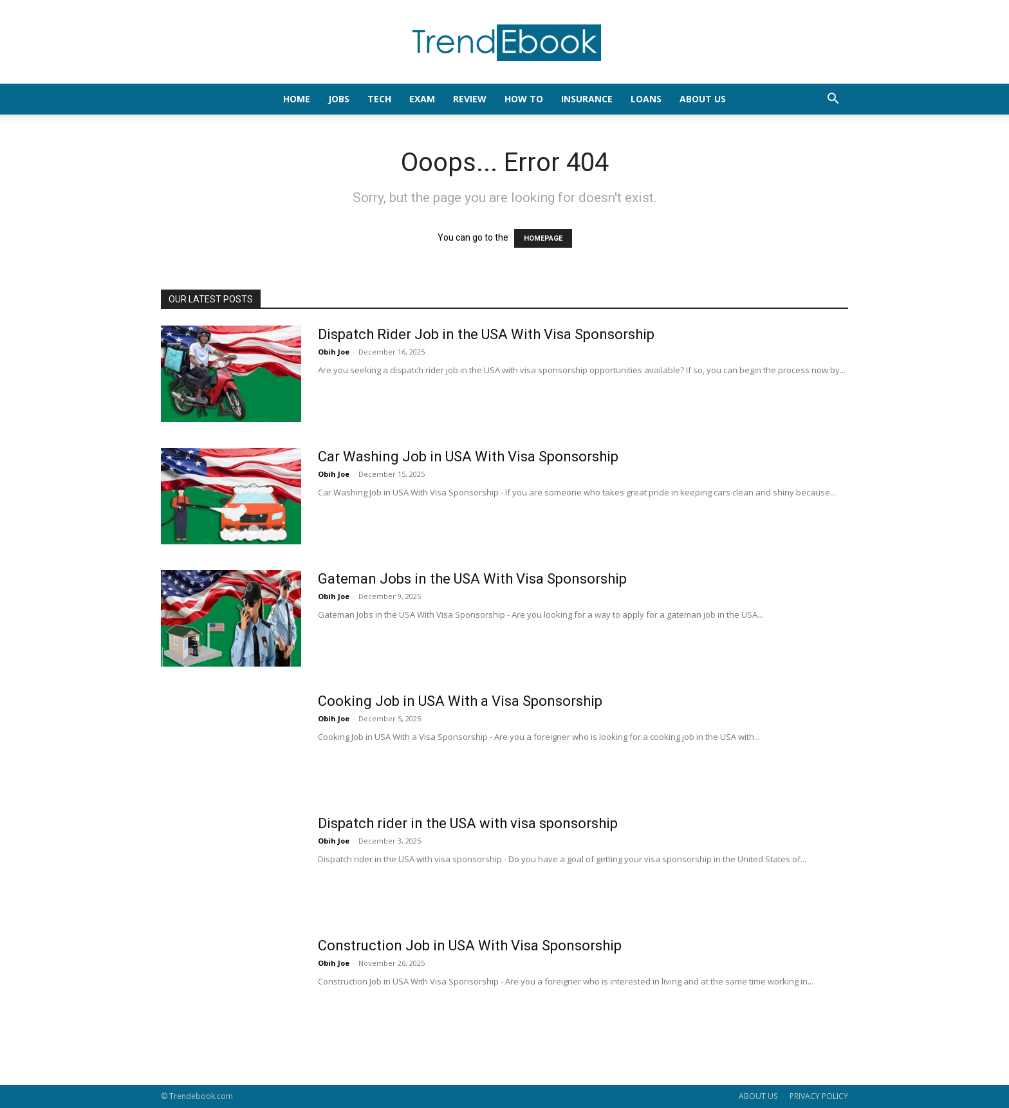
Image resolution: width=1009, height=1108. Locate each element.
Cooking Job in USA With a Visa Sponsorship (460, 701)
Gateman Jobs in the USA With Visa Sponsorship (472, 579)
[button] (832, 100)
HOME (296, 99)
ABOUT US (758, 1096)
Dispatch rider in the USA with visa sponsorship (468, 823)
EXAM (422, 99)
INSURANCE (587, 99)
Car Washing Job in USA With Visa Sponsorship (468, 456)
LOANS (646, 99)
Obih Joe (333, 351)
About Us (703, 99)
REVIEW (469, 99)
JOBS (338, 99)
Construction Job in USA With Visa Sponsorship (470, 945)
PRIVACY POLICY (819, 1096)
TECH (379, 99)
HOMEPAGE (543, 238)
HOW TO (523, 99)
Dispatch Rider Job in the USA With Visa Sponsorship (486, 334)
